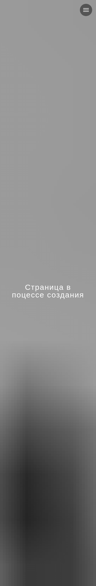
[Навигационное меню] (86, 10)
